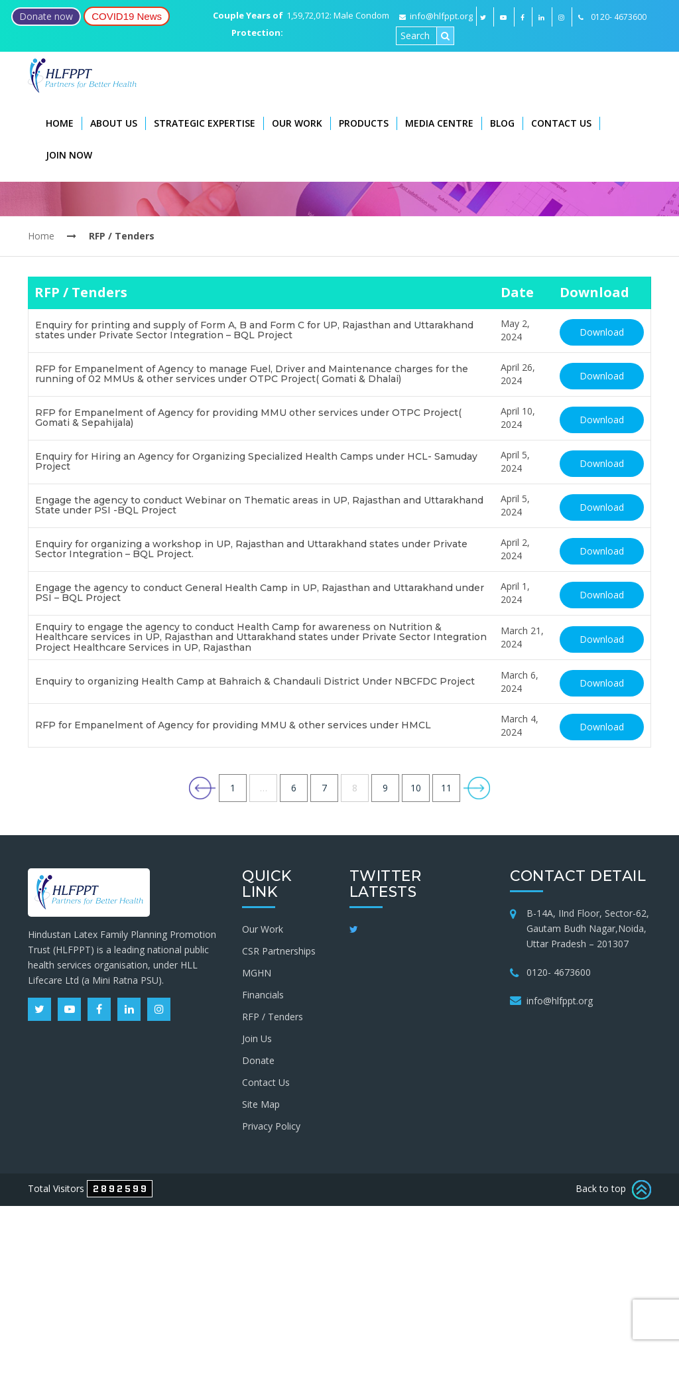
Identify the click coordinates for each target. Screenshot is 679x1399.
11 (446, 787)
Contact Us (561, 123)
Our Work (297, 123)
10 (415, 787)
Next (477, 788)
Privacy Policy (271, 1126)
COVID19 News (127, 16)
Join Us (257, 1038)
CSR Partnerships (279, 951)
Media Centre (439, 123)
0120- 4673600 (558, 972)
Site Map (261, 1104)
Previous (202, 788)
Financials (263, 994)
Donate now (46, 16)
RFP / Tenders (272, 1016)
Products (364, 123)
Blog (502, 123)
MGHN (256, 972)
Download (602, 332)
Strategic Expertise (204, 123)
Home (60, 123)
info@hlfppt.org (436, 16)
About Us (113, 123)
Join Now (69, 155)
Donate (258, 1060)
